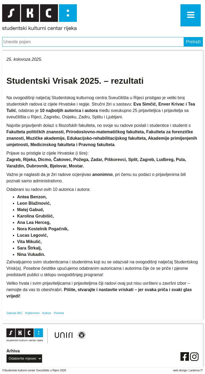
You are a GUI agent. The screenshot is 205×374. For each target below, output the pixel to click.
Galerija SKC (14, 313)
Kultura (46, 313)
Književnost (32, 313)
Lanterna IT (196, 370)
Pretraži (193, 41)
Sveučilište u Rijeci (47, 370)
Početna (59, 313)
